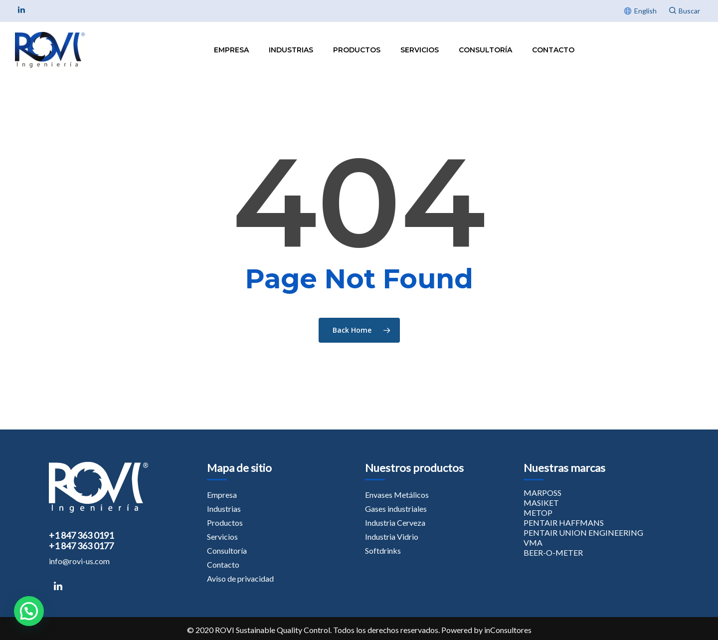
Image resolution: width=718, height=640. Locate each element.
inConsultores (508, 630)
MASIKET (541, 502)
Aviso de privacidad (240, 578)
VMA (533, 542)
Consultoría (485, 49)
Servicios (419, 49)
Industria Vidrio (391, 536)
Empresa (231, 49)
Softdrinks (383, 550)
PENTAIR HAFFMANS (564, 522)
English (645, 10)
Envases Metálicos (397, 494)
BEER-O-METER (553, 552)
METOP (538, 512)
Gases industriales (396, 508)
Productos (356, 49)
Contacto (553, 49)
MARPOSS (542, 492)
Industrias (291, 49)
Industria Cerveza (395, 522)
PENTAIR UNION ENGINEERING (583, 532)
